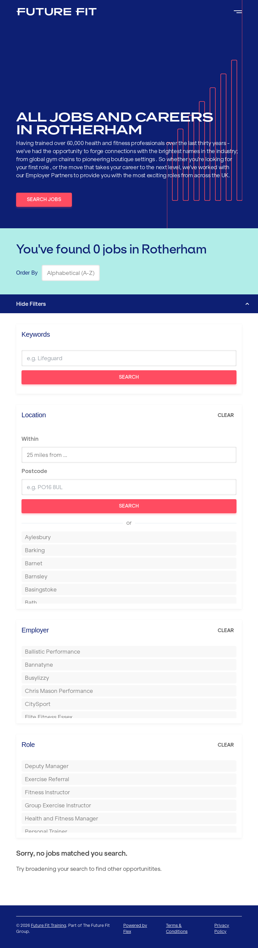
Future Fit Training (48, 925)
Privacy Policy (221, 928)
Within (30, 438)
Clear (226, 415)
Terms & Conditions (176, 928)
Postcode (34, 471)
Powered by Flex (135, 928)
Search (129, 377)
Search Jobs (44, 199)
